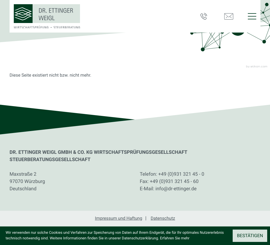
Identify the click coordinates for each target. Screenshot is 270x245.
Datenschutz (163, 218)
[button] (206, 16)
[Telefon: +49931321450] (181, 174)
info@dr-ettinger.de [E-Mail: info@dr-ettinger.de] (175, 189)
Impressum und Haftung (118, 218)
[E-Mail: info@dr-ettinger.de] (230, 16)
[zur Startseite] (47, 16)
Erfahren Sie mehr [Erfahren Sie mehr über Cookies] (174, 238)
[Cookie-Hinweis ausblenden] (250, 236)
